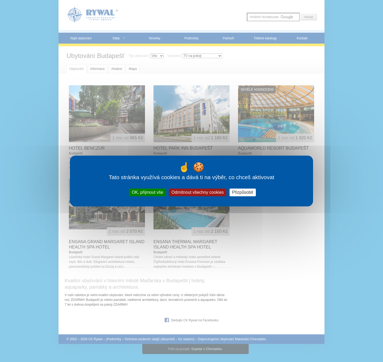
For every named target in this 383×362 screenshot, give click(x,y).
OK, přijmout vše (147, 192)
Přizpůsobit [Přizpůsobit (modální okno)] (242, 192)
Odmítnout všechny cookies (198, 192)
